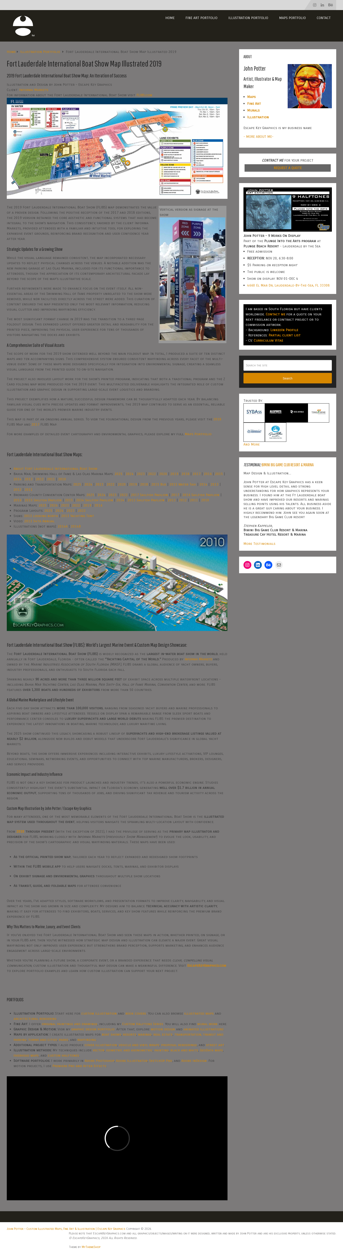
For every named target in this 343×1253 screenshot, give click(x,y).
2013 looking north (41, 516)
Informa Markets (33, 90)
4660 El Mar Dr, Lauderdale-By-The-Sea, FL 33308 (288, 285)
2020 (163, 474)
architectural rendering (35, 1019)
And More (251, 444)
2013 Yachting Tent (77, 516)
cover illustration (101, 1045)
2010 (62, 479)
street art (215, 1045)
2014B (76, 526)
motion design (163, 1029)
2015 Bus (158, 484)
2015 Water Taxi (183, 484)
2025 (118, 474)
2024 (130, 474)
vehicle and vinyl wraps (139, 1045)
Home (170, 18)
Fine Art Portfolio (201, 18)
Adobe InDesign (194, 1061)
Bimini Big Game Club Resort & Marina (288, 464)
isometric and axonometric (129, 1050)
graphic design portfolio (93, 1029)
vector (98, 1050)
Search (287, 378)
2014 (17, 479)
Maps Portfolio (292, 18)
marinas (145, 1034)
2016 (208, 474)
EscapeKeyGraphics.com (206, 965)
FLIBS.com (144, 95)
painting (161, 1050)
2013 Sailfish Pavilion (146, 500)
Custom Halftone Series (142, 1024)
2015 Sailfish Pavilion (43, 500)
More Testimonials (259, 544)
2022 (152, 474)
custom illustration (99, 1013)
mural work (207, 1024)
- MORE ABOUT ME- (258, 137)
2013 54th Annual (39, 521)
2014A (63, 526)
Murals (253, 110)
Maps (251, 97)
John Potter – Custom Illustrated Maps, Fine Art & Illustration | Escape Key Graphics (66, 1229)
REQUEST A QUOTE (288, 168)
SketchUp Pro (160, 1061)
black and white (184, 1050)
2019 (174, 474)
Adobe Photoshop (99, 1061)
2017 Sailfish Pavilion (149, 495)
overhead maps (26, 1055)
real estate (163, 1034)
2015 (219, 474)
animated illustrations (204, 1029)
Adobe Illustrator (131, 1061)
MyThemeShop (91, 1247)
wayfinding (86, 1040)
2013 (29, 479)
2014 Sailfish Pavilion (94, 500)
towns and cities (42, 1040)
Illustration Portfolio (248, 18)
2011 (51, 479)
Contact (324, 18)
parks (63, 1040)
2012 (40, 479)
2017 (35, 424)
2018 (217, 419)
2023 (141, 474)
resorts (129, 1034)
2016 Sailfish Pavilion (200, 495)
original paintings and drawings (69, 1024)
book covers (135, 1013)
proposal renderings (179, 1045)
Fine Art (254, 103)
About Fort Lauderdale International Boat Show (55, 469)
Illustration (258, 117)
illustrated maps (199, 1013)
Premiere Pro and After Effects (79, 1066)
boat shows (111, 1034)
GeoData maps (211, 1050)
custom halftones (63, 1055)
